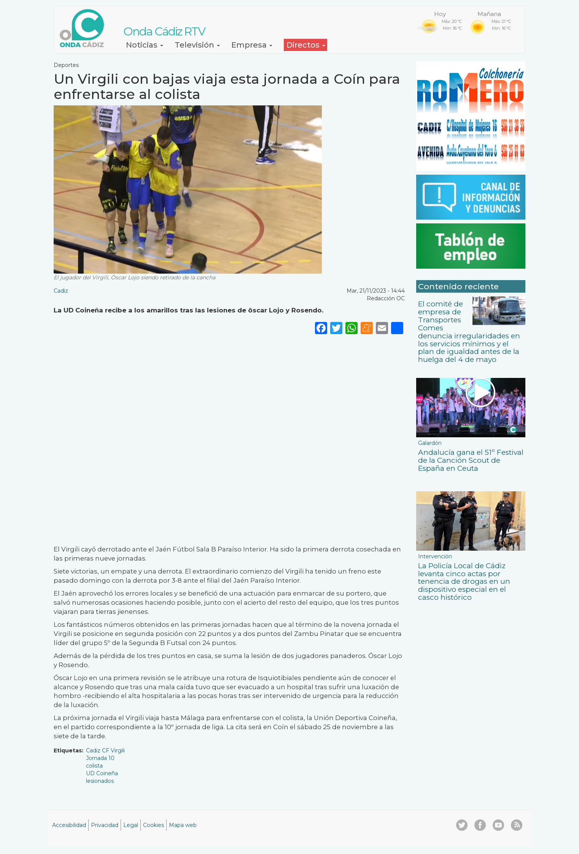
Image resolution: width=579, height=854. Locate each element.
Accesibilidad (69, 825)
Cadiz (61, 290)
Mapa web (183, 825)
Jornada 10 (100, 758)
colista (94, 765)
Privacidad (104, 825)
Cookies (153, 825)
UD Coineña (102, 773)
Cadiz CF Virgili (105, 750)
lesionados (100, 781)
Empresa (251, 44)
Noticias (144, 44)
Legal (130, 825)
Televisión (197, 44)
